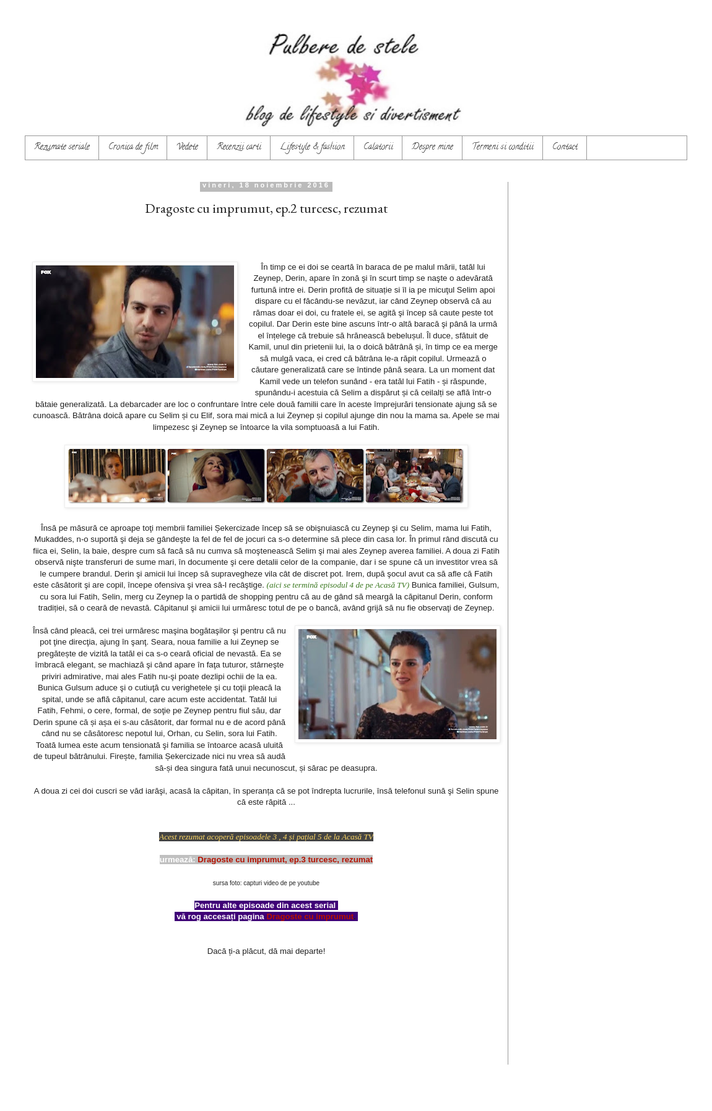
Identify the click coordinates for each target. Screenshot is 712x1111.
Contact (565, 147)
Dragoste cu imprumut (310, 916)
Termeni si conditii (503, 147)
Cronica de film (133, 147)
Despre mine (432, 147)
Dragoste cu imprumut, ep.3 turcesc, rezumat (285, 859)
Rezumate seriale (62, 147)
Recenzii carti (239, 147)
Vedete (187, 147)
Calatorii (378, 147)
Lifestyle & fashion (312, 147)
